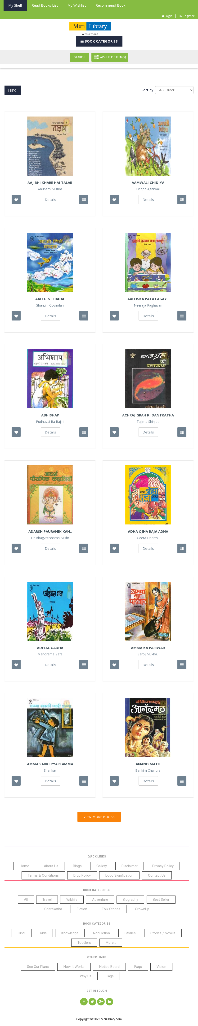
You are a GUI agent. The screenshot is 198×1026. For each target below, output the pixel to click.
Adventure (100, 899)
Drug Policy (82, 875)
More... (111, 942)
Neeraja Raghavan (148, 305)
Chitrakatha (53, 909)
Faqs (138, 967)
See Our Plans (38, 967)
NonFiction (101, 933)
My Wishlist (77, 5)
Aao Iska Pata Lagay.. (148, 299)
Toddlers (84, 942)
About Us (51, 866)
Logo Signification (119, 875)
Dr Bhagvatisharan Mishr (50, 538)
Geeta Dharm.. (148, 538)
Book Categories (99, 41)
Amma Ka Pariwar (148, 647)
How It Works (74, 967)
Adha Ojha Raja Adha (148, 531)
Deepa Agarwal (148, 189)
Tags (110, 976)
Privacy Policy (163, 866)
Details (50, 199)
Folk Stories (111, 909)
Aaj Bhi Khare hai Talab (49, 182)
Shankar (50, 770)
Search (79, 57)
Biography (130, 899)
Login (167, 16)
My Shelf (15, 5)
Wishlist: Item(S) (110, 57)
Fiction (82, 909)
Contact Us (157, 875)
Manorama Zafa (50, 654)
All (26, 899)
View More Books (99, 816)
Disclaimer (130, 866)
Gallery (101, 866)
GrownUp (142, 909)
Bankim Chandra (148, 770)
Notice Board (109, 967)
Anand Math (148, 764)
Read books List (45, 5)
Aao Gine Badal (50, 299)
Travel (47, 899)
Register (186, 16)
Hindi (21, 933)
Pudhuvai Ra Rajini (50, 422)
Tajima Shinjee (148, 422)
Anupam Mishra (50, 189)
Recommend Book (110, 5)
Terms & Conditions (43, 875)
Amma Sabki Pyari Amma (50, 764)
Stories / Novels (163, 933)
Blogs (77, 866)
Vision (161, 967)
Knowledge (69, 933)
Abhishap (50, 415)
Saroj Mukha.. (148, 654)
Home (24, 866)
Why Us (85, 976)
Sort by (147, 90)
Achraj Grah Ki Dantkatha (148, 415)
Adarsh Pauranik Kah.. (50, 531)
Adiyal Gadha (50, 647)
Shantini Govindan (50, 305)
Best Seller (161, 899)
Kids (43, 933)
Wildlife (71, 899)
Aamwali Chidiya (148, 182)
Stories (130, 933)
